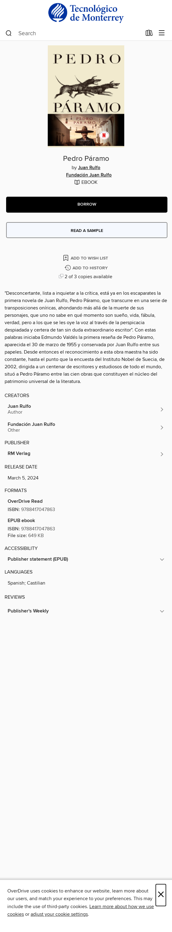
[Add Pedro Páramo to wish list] (86, 258)
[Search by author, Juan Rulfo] (86, 409)
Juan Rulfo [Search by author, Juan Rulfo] (89, 168)
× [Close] (161, 895)
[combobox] (73, 33)
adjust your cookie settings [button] (59, 914)
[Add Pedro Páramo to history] (87, 268)
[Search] (9, 33)
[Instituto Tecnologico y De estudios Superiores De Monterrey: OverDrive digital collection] (86, 13)
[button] (86, 205)
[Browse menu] (161, 33)
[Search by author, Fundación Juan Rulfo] (86, 427)
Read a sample (87, 230)
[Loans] (149, 34)
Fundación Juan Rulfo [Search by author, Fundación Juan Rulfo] (89, 175)
